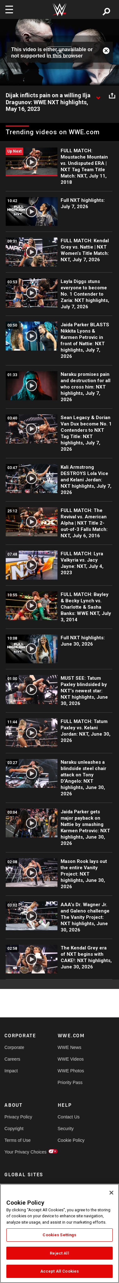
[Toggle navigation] (9, 9)
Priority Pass (70, 1082)
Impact (11, 1070)
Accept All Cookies (59, 1271)
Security (66, 1128)
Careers (12, 1059)
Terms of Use (17, 1140)
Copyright (13, 1128)
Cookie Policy (71, 1140)
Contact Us (69, 1116)
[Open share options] (112, 96)
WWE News (70, 1047)
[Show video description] (98, 96)
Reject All (59, 1253)
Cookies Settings (59, 1234)
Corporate (14, 1047)
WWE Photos (71, 1070)
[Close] (111, 1193)
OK (59, 52)
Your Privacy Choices (17, 1151)
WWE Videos (71, 1059)
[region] (59, 1233)
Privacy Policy (17, 1116)
